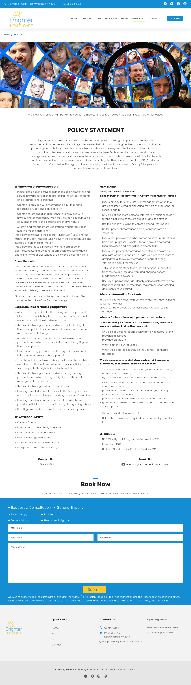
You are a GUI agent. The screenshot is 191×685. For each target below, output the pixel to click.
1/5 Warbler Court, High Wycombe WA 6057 (31, 3)
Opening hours (157, 619)
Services (86, 18)
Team (98, 18)
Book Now (175, 18)
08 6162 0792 (74, 3)
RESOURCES (138, 18)
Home (74, 18)
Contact (154, 18)
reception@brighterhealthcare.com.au (147, 464)
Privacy (56, 639)
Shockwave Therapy (116, 18)
